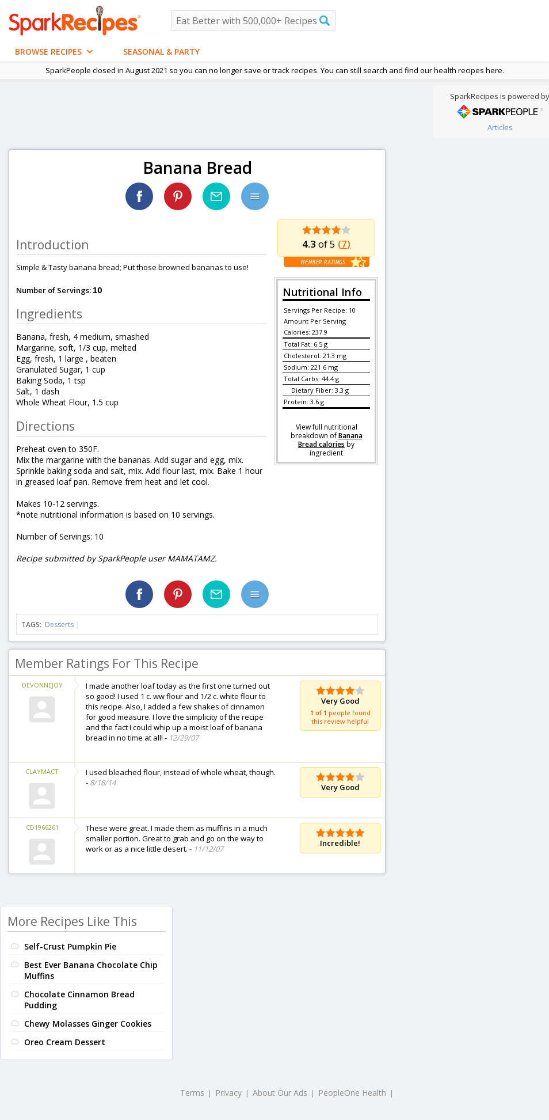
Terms (192, 1092)
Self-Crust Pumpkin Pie (70, 946)
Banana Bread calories (330, 440)
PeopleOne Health (352, 1092)
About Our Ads (280, 1092)
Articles (500, 127)
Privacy (228, 1092)
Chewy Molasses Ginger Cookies (87, 1023)
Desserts (59, 624)
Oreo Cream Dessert (64, 1042)
